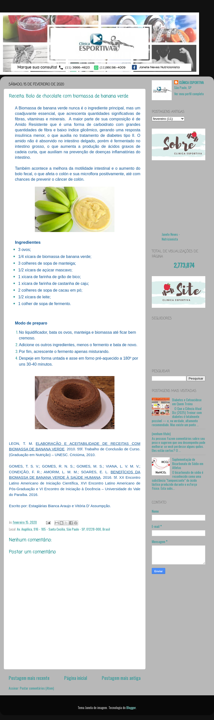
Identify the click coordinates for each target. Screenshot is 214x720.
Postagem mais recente (29, 677)
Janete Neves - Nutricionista (171, 236)
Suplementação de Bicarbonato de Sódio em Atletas (187, 463)
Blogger (131, 707)
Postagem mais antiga (121, 677)
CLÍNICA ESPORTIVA (191, 82)
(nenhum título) (161, 433)
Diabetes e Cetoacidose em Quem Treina (187, 401)
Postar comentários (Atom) (37, 688)
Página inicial (75, 677)
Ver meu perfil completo (189, 93)
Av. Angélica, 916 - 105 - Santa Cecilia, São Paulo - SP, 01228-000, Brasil (63, 529)
